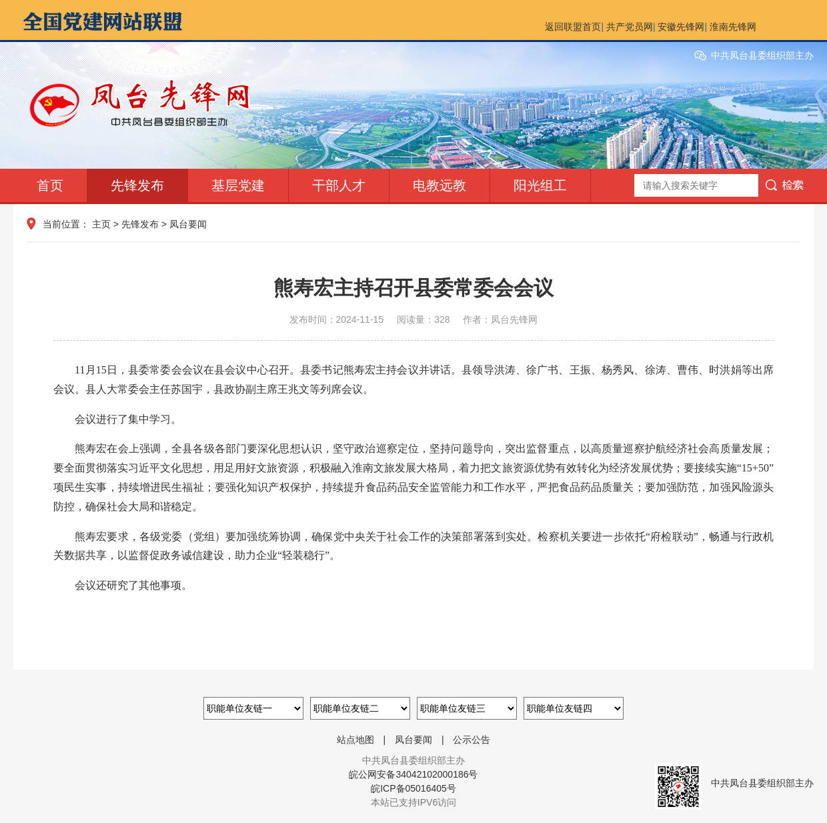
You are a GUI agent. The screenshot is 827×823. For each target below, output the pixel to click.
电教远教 (439, 185)
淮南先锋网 (733, 26)
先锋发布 (137, 185)
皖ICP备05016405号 (413, 788)
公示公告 (471, 739)
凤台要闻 (188, 224)
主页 (101, 224)
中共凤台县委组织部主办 (762, 55)
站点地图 (355, 739)
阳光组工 (540, 185)
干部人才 (338, 185)
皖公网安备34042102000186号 (413, 774)
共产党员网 (629, 26)
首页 (50, 185)
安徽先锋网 (681, 26)
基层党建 (238, 185)
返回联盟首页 (573, 26)
